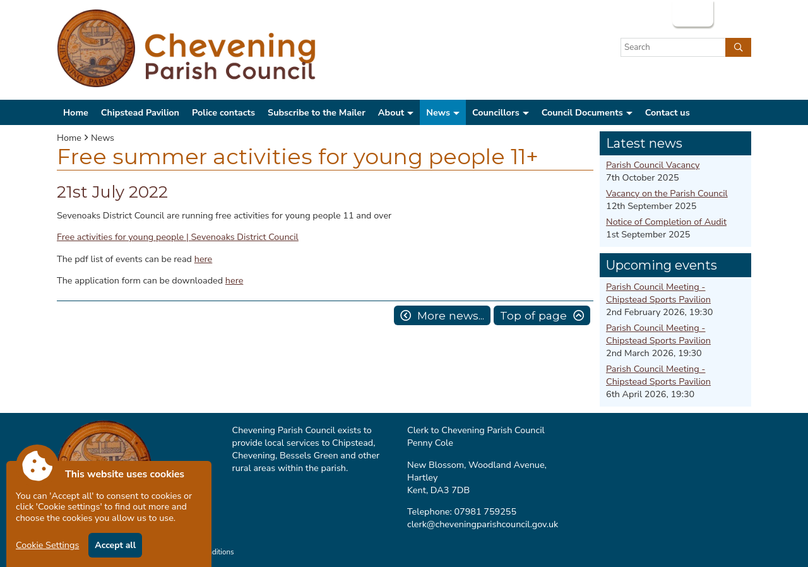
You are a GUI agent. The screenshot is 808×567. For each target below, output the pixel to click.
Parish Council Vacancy (652, 164)
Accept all (115, 545)
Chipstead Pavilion (140, 112)
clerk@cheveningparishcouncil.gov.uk (482, 524)
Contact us (667, 112)
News (102, 137)
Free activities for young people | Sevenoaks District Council (178, 236)
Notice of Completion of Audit (666, 221)
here (203, 259)
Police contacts (223, 112)
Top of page (533, 315)
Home (75, 112)
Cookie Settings (47, 545)
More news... (450, 315)
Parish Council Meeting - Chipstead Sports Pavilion (658, 293)
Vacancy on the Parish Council (667, 193)
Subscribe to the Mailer (316, 112)
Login (691, 13)
